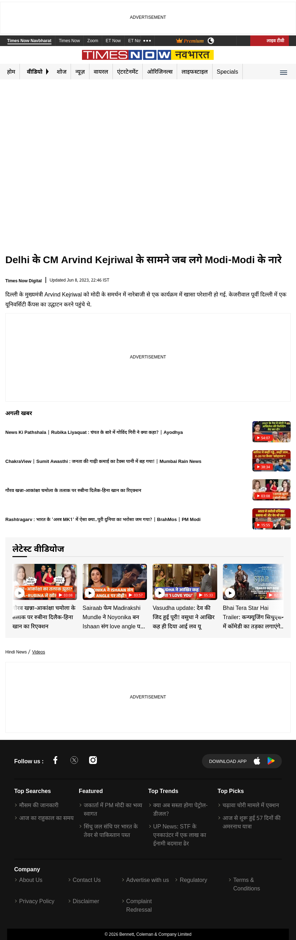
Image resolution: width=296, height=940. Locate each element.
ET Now (113, 41)
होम (11, 71)
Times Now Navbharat (29, 41)
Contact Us (87, 880)
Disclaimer (86, 901)
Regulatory (193, 880)
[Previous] (18, 582)
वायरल (101, 71)
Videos (38, 652)
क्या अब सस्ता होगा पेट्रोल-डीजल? (180, 809)
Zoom (92, 41)
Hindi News (16, 652)
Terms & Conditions (246, 884)
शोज (62, 71)
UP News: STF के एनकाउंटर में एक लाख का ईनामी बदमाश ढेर (179, 834)
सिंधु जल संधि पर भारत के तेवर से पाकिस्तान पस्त (111, 830)
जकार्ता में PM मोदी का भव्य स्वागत (113, 809)
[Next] (276, 582)
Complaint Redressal (139, 905)
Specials (227, 71)
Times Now (69, 41)
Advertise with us (147, 880)
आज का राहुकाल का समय (46, 818)
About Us (31, 880)
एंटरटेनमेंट (127, 71)
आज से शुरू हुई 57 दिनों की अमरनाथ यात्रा (251, 822)
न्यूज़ (80, 71)
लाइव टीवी (269, 41)
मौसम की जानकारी (39, 805)
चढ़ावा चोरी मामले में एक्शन (251, 805)
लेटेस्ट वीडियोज (43, 548)
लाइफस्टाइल (194, 71)
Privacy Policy (36, 901)
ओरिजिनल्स (159, 71)
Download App (228, 761)
